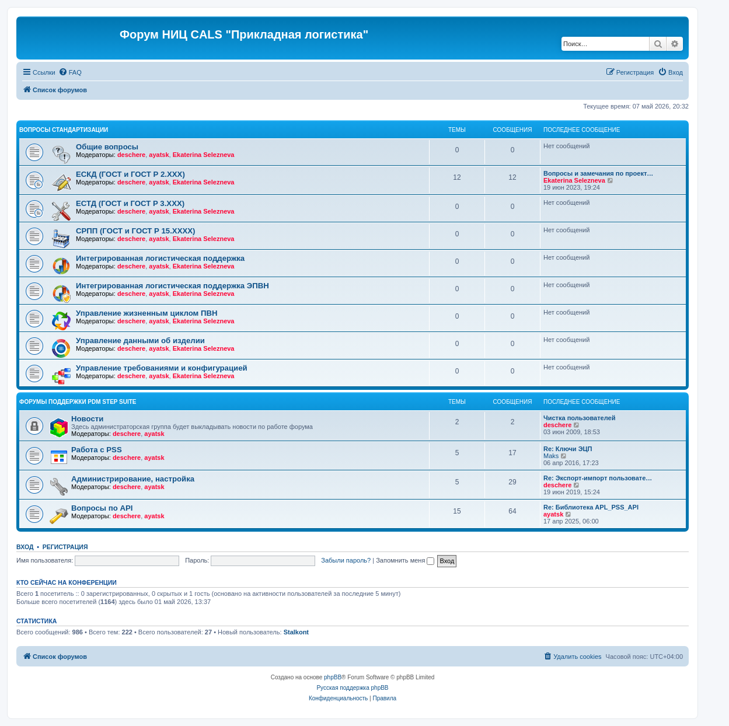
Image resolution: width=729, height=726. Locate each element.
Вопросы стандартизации (63, 130)
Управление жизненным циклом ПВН (147, 313)
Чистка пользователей (579, 417)
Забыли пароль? (346, 560)
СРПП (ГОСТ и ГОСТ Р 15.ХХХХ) (135, 230)
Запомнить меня (405, 560)
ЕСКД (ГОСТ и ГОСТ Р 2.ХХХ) (130, 174)
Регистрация (65, 546)
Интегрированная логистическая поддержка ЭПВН (172, 285)
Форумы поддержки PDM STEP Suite (78, 402)
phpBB (332, 677)
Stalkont (296, 632)
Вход (24, 546)
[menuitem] (70, 72)
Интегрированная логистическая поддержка (160, 258)
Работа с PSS (96, 449)
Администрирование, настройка (132, 478)
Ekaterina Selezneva (204, 154)
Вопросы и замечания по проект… (598, 173)
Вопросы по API (101, 508)
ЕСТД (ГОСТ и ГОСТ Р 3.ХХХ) (130, 203)
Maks (551, 455)
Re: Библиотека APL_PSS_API (591, 507)
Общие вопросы (107, 146)
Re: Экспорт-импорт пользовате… (597, 477)
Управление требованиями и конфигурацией (161, 368)
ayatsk (159, 154)
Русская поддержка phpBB (352, 688)
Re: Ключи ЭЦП (567, 448)
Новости (87, 418)
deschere (131, 154)
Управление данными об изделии (140, 340)
